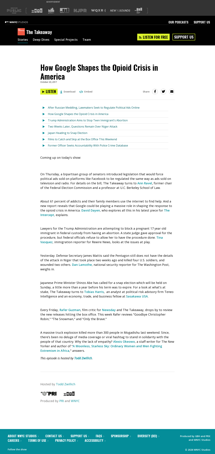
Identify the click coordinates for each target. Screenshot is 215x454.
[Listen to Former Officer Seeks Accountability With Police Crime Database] (45, 146)
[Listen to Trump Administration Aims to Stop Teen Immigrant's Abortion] (45, 120)
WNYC (75, 401)
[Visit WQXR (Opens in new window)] (98, 10)
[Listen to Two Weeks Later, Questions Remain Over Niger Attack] (45, 127)
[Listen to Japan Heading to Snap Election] (45, 133)
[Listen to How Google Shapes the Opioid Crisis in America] (49, 92)
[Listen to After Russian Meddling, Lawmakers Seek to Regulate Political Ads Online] (45, 108)
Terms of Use (38, 440)
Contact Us (54, 436)
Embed (85, 91)
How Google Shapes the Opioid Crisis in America (78, 114)
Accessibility (95, 440)
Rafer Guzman (69, 310)
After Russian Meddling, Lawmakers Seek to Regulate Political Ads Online (94, 107)
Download (67, 91)
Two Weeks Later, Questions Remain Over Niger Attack (82, 126)
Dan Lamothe (82, 265)
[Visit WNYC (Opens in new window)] (37, 10)
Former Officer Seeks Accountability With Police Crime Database (88, 145)
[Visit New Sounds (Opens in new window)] (120, 10)
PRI (61, 401)
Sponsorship (121, 436)
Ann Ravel (144, 183)
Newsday (109, 310)
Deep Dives (41, 39)
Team (86, 39)
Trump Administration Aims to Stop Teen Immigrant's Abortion (88, 120)
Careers (14, 440)
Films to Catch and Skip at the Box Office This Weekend (82, 139)
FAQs (100, 436)
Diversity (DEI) (148, 436)
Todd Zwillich (83, 358)
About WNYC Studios (23, 436)
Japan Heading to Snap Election (67, 133)
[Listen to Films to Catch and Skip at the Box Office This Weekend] (45, 139)
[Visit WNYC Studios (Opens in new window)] (64, 10)
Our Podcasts (178, 22)
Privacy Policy (66, 440)
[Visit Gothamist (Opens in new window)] (51, 11)
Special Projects (66, 39)
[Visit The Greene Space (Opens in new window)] (138, 11)
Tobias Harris (94, 292)
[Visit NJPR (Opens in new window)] (80, 10)
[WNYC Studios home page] (20, 22)
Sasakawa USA (137, 296)
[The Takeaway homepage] (22, 32)
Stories (23, 39)
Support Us (202, 22)
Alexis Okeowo (124, 342)
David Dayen (90, 210)
